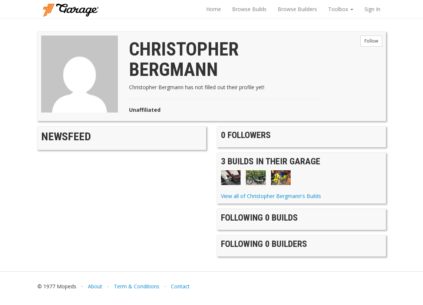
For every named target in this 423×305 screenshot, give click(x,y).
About (95, 286)
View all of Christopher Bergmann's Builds (271, 196)
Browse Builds (249, 9)
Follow (371, 41)
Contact (180, 286)
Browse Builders (297, 9)
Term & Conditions (136, 286)
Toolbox (340, 9)
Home (213, 9)
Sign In (372, 9)
